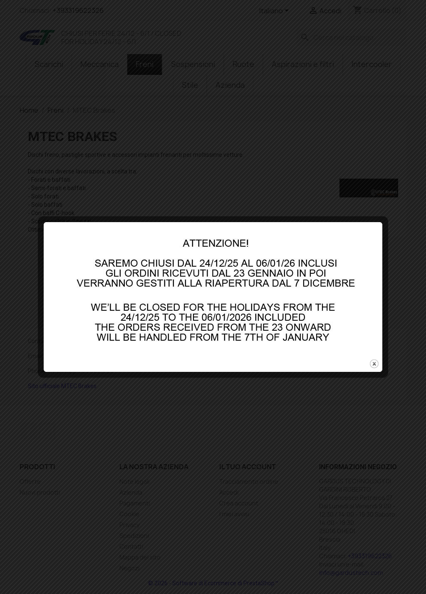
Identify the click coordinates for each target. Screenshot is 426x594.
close (374, 351)
